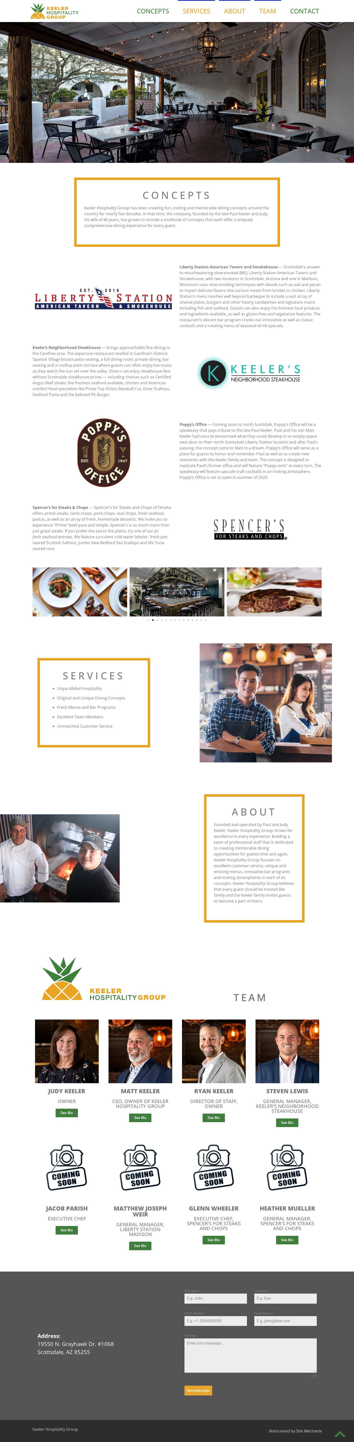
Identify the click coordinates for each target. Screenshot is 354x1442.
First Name (192, 1291)
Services (196, 11)
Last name (262, 1291)
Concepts (153, 11)
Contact (304, 11)
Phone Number (194, 1313)
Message (190, 1335)
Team (267, 11)
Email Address (264, 1313)
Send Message (198, 1391)
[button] (37, 591)
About (234, 11)
